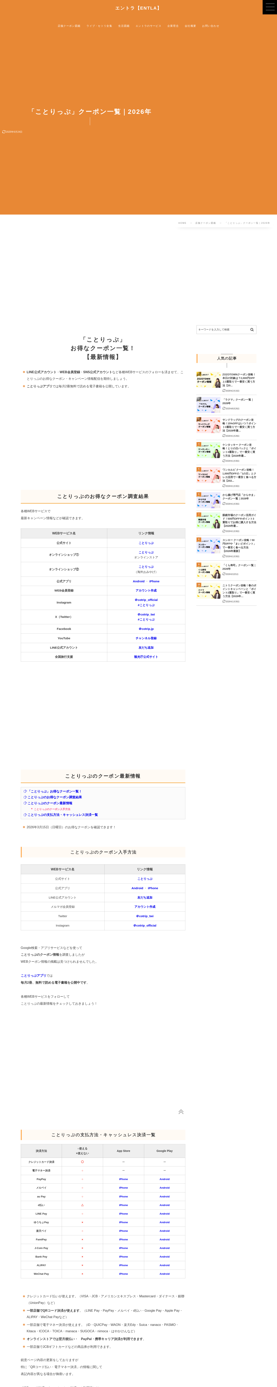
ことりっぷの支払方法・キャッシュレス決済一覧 (60, 814)
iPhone (154, 581)
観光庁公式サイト (146, 656)
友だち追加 (146, 647)
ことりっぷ (146, 543)
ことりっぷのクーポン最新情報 (47, 803)
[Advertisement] (125, 277)
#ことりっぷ (146, 605)
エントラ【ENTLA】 (138, 8)
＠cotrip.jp (146, 628)
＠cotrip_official (146, 600)
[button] (270, 7)
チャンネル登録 (146, 638)
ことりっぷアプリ (33, 975)
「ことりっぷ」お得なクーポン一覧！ (52, 791)
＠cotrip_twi (146, 614)
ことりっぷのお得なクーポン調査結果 (52, 797)
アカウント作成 (146, 590)
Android (139, 581)
